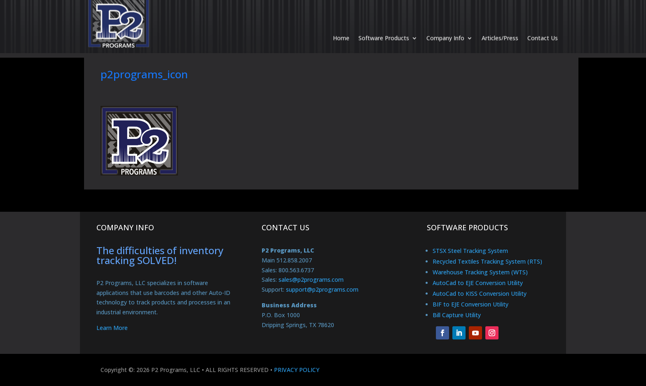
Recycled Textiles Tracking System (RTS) (487, 261)
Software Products (383, 29)
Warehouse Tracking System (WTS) (480, 272)
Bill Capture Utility (457, 315)
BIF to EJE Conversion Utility (470, 304)
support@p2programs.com (322, 289)
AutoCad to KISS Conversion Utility (480, 293)
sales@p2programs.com (311, 279)
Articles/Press (500, 29)
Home (341, 29)
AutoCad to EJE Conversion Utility (478, 283)
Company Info (445, 29)
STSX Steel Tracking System (470, 251)
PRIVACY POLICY (296, 370)
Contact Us (542, 29)
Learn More (112, 328)
